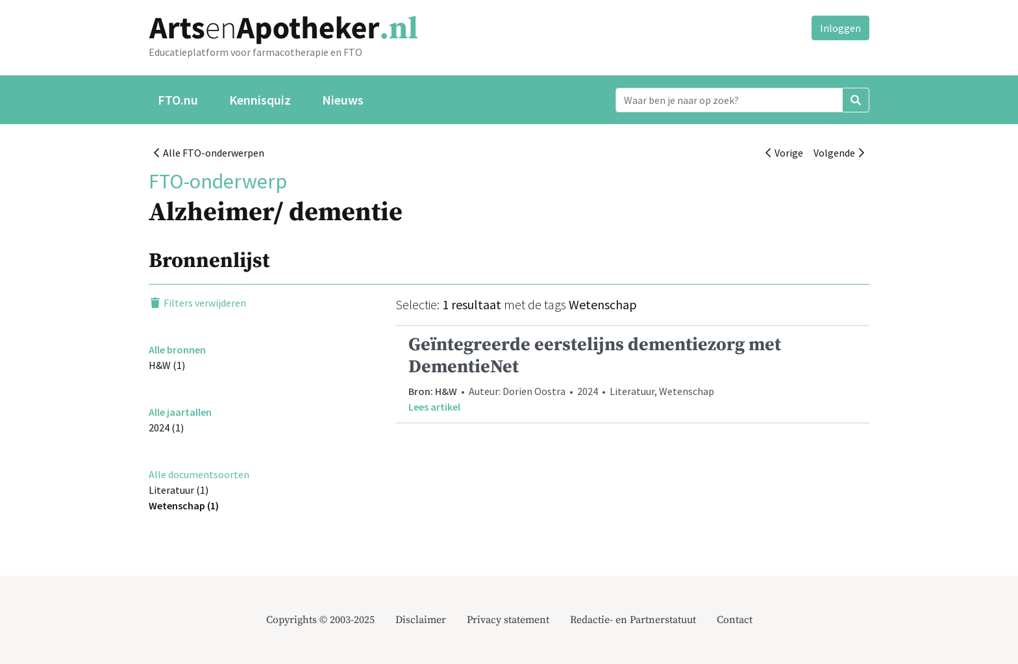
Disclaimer (420, 619)
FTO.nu (178, 100)
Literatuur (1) (178, 489)
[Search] (729, 100)
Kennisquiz (260, 100)
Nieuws (343, 100)
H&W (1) (167, 365)
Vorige (784, 152)
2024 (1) (166, 427)
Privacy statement (508, 619)
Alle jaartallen (180, 411)
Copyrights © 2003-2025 (320, 619)
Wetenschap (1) (184, 505)
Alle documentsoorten (199, 474)
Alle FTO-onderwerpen (209, 152)
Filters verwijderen (197, 302)
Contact (734, 619)
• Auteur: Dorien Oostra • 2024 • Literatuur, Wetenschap (632, 373)
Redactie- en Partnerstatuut (633, 619)
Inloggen (840, 27)
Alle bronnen (177, 349)
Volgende (838, 152)
